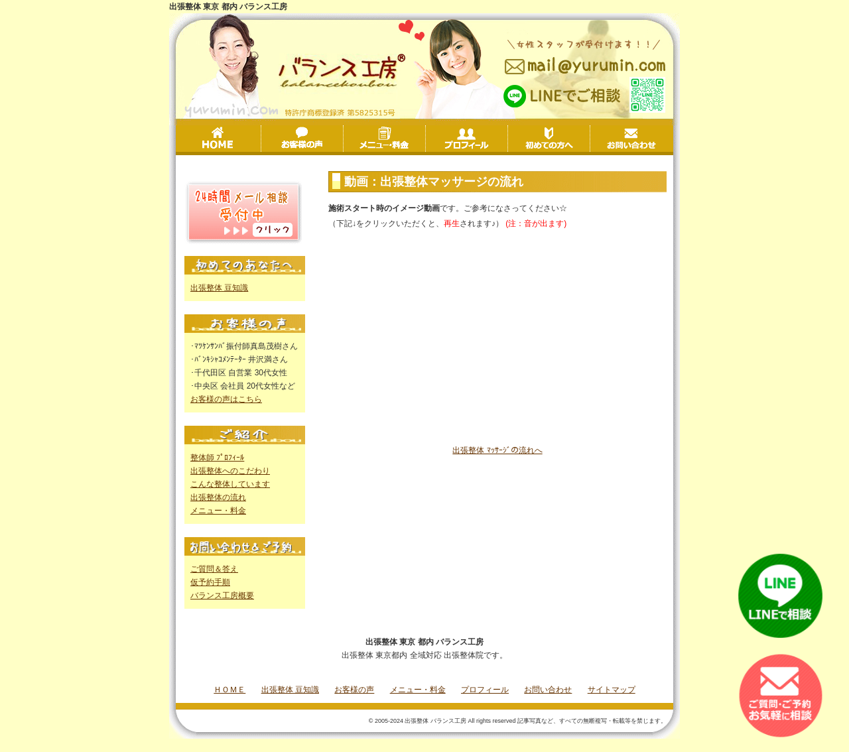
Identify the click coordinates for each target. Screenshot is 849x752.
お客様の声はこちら (226, 399)
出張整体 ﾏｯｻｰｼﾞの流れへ (497, 450)
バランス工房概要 (222, 595)
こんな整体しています (230, 484)
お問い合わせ (631, 138)
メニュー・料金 (425, 140)
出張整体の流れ (218, 497)
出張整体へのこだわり (230, 470)
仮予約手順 (210, 582)
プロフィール (507, 140)
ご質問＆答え (214, 569)
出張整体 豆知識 (219, 287)
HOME (219, 138)
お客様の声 (343, 140)
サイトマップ (611, 689)
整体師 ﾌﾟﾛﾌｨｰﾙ (217, 457)
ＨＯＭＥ (229, 689)
